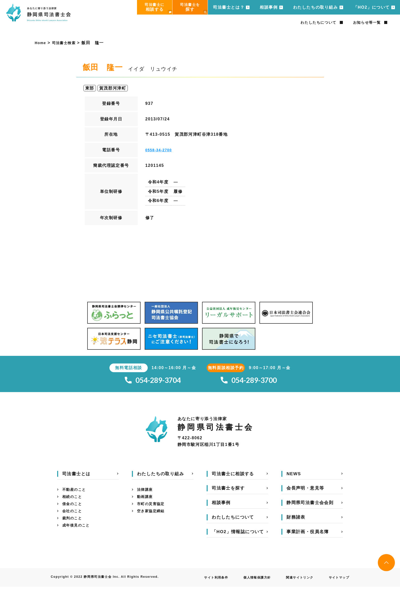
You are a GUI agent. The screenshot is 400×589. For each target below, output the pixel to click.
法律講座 (146, 492)
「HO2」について (371, 7)
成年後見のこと (78, 533)
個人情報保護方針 (247, 580)
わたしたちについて (318, 22)
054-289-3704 (152, 381)
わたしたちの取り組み (315, 7)
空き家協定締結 (152, 517)
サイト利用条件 (202, 580)
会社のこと (73, 517)
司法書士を (194, 9)
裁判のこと (73, 525)
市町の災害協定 (152, 509)
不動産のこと (75, 492)
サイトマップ (337, 580)
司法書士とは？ (228, 7)
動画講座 (146, 500)
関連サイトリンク (294, 580)
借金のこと (73, 509)
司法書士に (158, 9)
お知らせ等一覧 (367, 22)
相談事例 (269, 7)
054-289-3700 (248, 381)
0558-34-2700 (160, 150)
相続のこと (73, 500)
